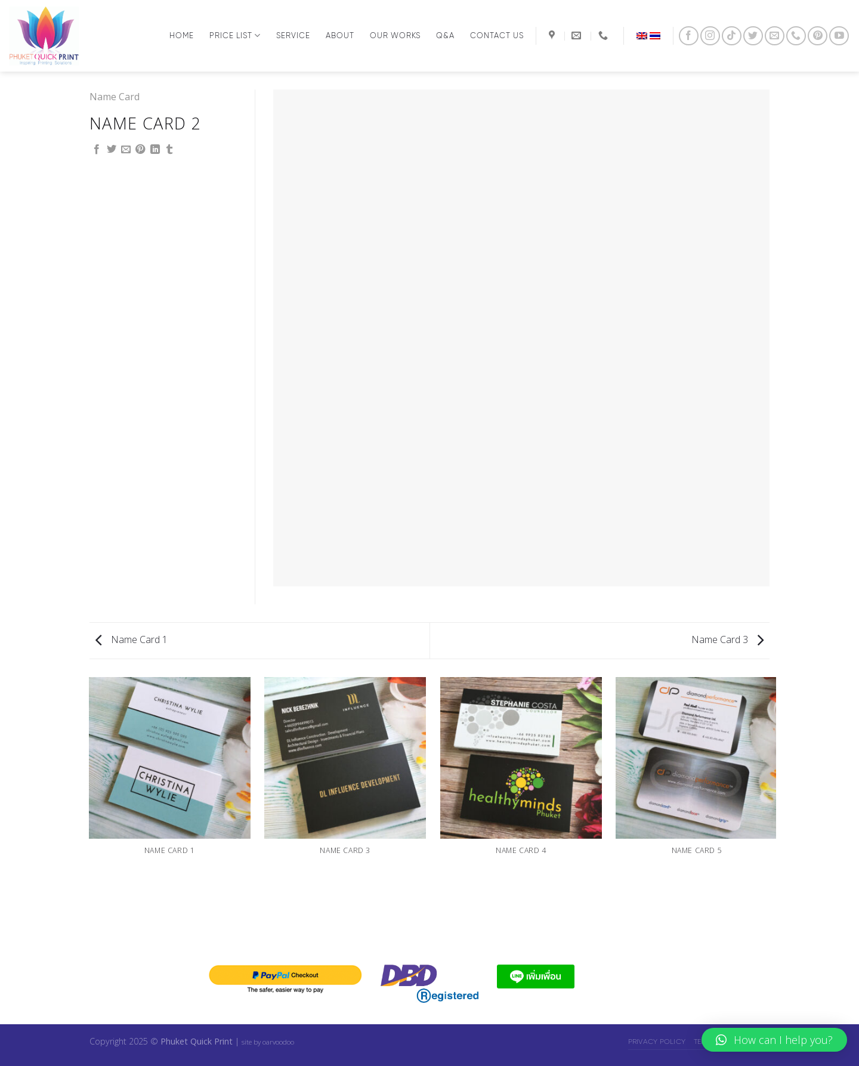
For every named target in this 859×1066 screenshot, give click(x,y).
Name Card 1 (131, 639)
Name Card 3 (727, 639)
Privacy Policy (656, 1041)
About (340, 35)
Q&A (445, 35)
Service (293, 35)
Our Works (395, 35)
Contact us (497, 35)
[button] (774, 1040)
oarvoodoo (278, 1041)
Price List (235, 35)
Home (181, 35)
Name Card (114, 96)
